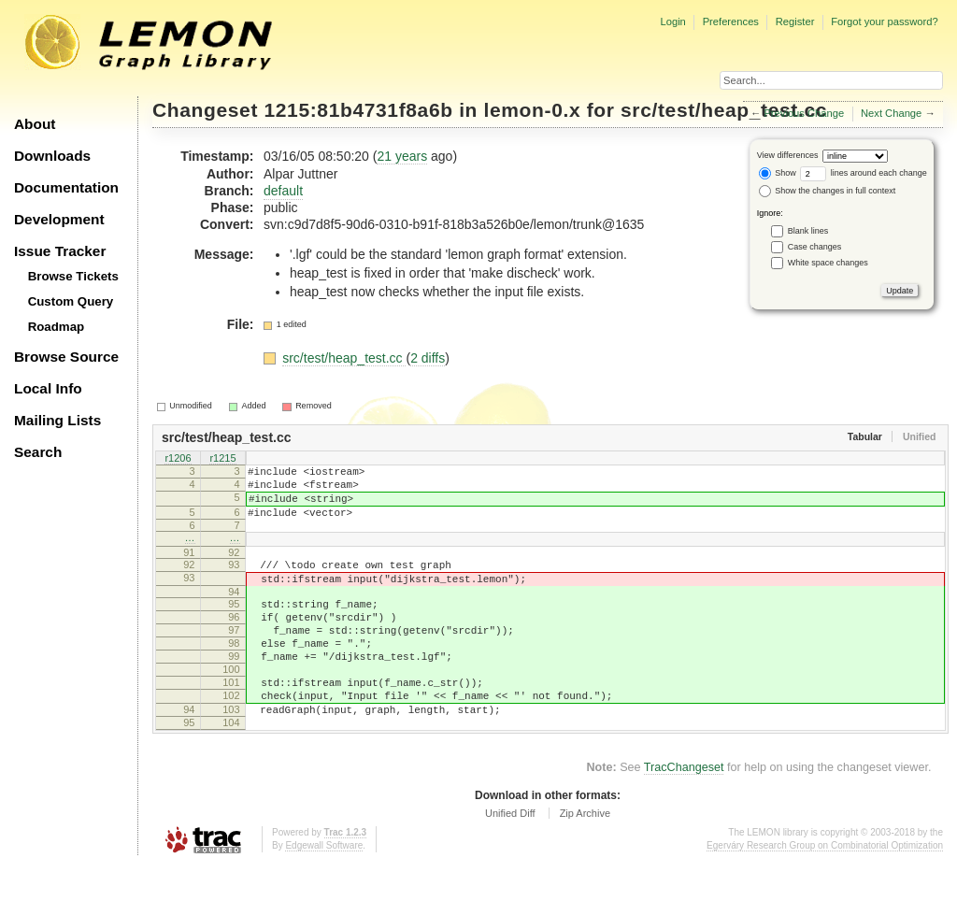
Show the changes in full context (827, 190)
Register (795, 21)
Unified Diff (510, 863)
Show (777, 173)
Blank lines (808, 231)
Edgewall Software (324, 896)
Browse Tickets (73, 276)
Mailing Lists (57, 420)
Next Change (891, 113)
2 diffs (427, 357)
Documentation (66, 187)
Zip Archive (585, 863)
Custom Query (71, 301)
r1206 (177, 459)
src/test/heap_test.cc (724, 110)
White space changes (828, 262)
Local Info (48, 388)
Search (38, 452)
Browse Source (66, 357)
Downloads (52, 156)
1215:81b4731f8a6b (358, 110)
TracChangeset (684, 817)
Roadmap (56, 327)
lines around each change (863, 173)
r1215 (222, 459)
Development (59, 219)
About (34, 124)
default (283, 190)
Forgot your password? (884, 21)
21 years (402, 156)
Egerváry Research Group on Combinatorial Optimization (825, 896)
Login (672, 21)
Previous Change (804, 113)
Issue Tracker (60, 251)
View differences (788, 155)
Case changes (815, 246)
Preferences (731, 21)
